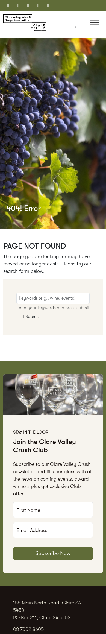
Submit (29, 316)
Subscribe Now (53, 553)
